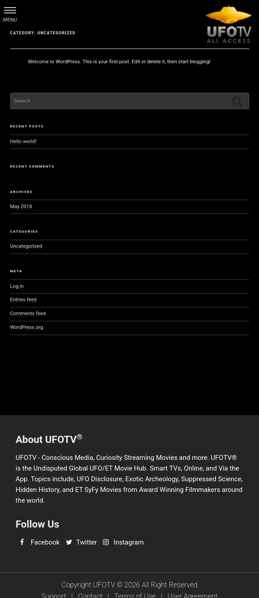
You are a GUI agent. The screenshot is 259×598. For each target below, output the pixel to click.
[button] (10, 10)
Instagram (129, 542)
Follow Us (37, 524)
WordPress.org (26, 327)
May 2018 (21, 206)
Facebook (45, 542)
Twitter (86, 542)
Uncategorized (26, 246)
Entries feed (23, 300)
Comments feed (28, 313)
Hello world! (23, 141)
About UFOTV (49, 438)
